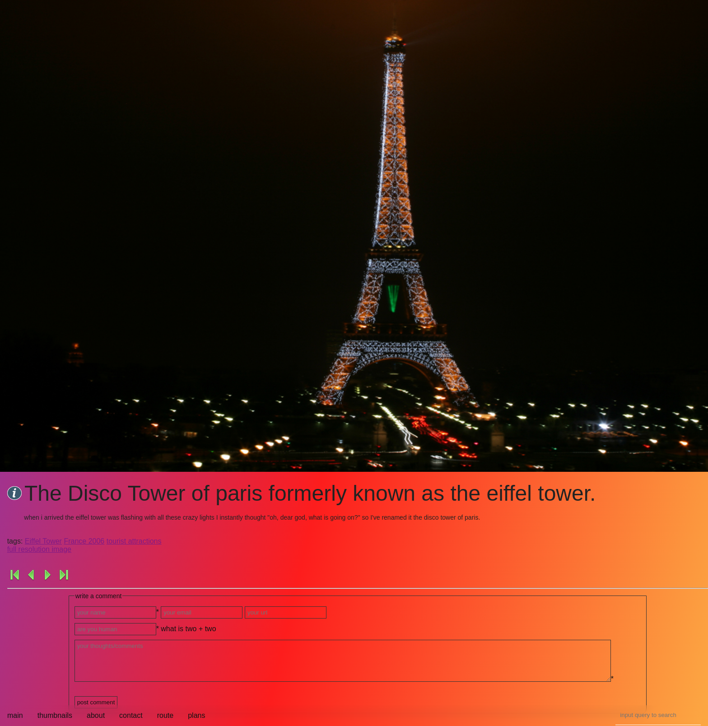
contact (131, 715)
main (15, 715)
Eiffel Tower (43, 541)
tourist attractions (134, 541)
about (96, 715)
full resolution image (39, 549)
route (165, 715)
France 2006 (84, 541)
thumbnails (54, 715)
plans (196, 715)
